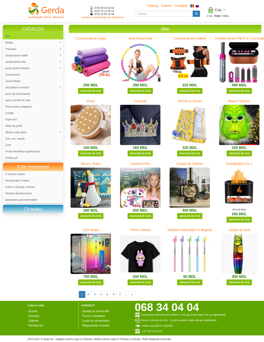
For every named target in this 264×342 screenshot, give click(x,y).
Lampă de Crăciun (189, 164)
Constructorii (12, 74)
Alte (7, 36)
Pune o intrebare (93, 316)
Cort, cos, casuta (15, 138)
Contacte (181, 5)
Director (33, 316)
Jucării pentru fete (32, 61)
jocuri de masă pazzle (17, 93)
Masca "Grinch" (239, 101)
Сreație (9, 113)
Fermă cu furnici (189, 101)
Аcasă (32, 311)
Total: (217, 15)
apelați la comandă (93, 17)
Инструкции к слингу (17, 180)
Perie (91, 101)
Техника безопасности (18, 193)
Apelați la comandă (95, 311)
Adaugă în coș (90, 90)
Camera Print (140, 164)
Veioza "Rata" (91, 164)
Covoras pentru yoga (90, 38)
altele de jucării (13, 125)
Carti (8, 145)
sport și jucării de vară (17, 100)
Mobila (32, 42)
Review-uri (35, 325)
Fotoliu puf (11, 157)
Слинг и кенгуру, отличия (20, 186)
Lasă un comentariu (96, 320)
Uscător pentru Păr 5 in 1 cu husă (239, 38)
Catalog (152, 5)
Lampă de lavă (239, 230)
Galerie (166, 5)
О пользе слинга (15, 174)
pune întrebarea (114, 17)
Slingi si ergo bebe (32, 132)
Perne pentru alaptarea (18, 106)
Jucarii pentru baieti (32, 55)
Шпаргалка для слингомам (21, 199)
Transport (32, 49)
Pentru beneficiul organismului (22, 151)
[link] (33, 209)
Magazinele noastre (95, 325)
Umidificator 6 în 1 (239, 164)
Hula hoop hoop (140, 38)
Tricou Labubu (140, 230)
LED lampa (90, 230)
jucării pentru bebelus (32, 68)
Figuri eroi (11, 119)
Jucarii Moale (12, 81)
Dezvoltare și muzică (32, 87)
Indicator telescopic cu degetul (190, 230)
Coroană (140, 101)
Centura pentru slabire (189, 38)
